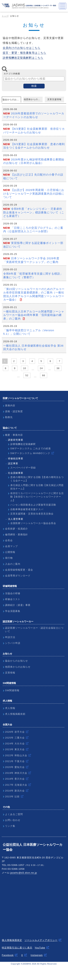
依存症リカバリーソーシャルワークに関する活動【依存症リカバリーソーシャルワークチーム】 (37, 497)
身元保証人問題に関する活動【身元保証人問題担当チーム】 (37, 487)
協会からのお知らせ (12, 99)
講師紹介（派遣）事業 (17, 605)
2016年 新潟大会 (15, 790)
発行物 (9, 558)
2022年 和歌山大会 (16, 755)
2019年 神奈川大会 (16, 773)
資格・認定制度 (14, 411)
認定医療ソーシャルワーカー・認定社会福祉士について (34, 630)
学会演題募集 (12, 611)
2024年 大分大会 (15, 743)
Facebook (8, 955)
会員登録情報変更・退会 (19, 569)
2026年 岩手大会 (15, 731)
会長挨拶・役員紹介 (16, 528)
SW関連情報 (12, 690)
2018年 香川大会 (15, 778)
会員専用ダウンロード (17, 575)
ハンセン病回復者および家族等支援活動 (33, 504)
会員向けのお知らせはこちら (21, 47)
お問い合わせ (12, 820)
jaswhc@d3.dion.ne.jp (23, 872)
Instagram (37, 955)
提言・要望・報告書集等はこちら (24, 52)
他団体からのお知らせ (33, 99)
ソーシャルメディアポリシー (40, 940)
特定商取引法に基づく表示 (17, 947)
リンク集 (10, 826)
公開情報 (10, 552)
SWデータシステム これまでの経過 (30, 448)
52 (26, 375)
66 (43, 375)
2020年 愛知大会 (15, 767)
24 (41, 368)
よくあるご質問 (14, 814)
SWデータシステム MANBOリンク (30, 453)
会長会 (9, 540)
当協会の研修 (12, 593)
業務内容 (10, 405)
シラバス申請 (12, 643)
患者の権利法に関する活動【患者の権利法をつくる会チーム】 (37, 479)
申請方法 (10, 637)
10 (24, 368)
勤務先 (9, 417)
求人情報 (10, 708)
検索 (34, 85)
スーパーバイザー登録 (23, 467)
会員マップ (11, 546)
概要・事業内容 (14, 435)
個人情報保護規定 (12, 940)
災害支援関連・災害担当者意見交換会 (31, 513)
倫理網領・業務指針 (16, 534)
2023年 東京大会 (15, 749)
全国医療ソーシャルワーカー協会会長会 (33, 523)
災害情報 (10, 672)
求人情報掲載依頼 (15, 714)
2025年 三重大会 (15, 737)
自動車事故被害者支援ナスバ (26, 509)
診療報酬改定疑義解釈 (23, 444)
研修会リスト (12, 599)
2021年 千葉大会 (15, 761)
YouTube (40, 947)
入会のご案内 (12, 564)
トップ (5, 16)
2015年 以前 (12, 796)
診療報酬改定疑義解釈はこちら (23, 57)
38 (58, 368)
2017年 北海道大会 (16, 784)
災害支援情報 (54, 99)
